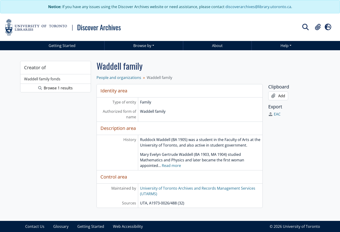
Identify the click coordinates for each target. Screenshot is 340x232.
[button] (318, 27)
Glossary (61, 226)
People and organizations (119, 77)
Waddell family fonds (42, 79)
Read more (171, 165)
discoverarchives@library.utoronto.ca (258, 6)
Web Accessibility (128, 226)
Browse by (142, 45)
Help (285, 45)
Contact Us (34, 226)
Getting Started (62, 45)
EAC (274, 114)
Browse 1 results (55, 88)
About (217, 45)
